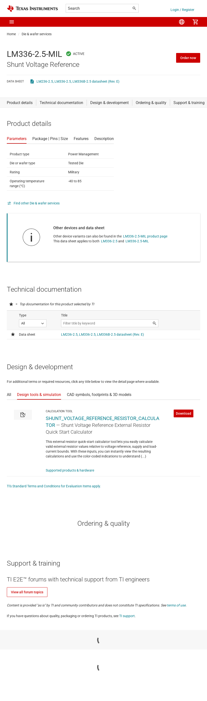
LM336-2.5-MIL (137, 241)
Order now (188, 58)
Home (11, 34)
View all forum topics (27, 592)
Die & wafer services (37, 34)
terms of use (176, 605)
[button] (11, 22)
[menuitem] (182, 22)
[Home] (32, 8)
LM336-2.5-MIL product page (145, 236)
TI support (127, 616)
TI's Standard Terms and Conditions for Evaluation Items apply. (54, 486)
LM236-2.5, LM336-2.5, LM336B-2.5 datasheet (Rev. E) (77, 81)
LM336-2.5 (109, 241)
